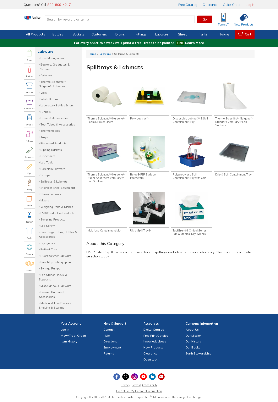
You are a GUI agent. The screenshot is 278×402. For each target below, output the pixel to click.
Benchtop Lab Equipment (56, 262)
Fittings (141, 34)
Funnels (45, 111)
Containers (99, 34)
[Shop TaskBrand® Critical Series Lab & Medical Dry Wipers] (191, 216)
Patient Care (48, 249)
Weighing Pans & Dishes (56, 206)
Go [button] (205, 19)
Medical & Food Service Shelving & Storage (55, 305)
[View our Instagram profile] (134, 377)
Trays (44, 137)
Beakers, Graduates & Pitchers (54, 67)
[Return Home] (48, 20)
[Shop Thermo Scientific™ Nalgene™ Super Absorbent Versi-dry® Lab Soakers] (106, 161)
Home (92, 53)
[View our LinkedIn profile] (152, 377)
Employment (112, 347)
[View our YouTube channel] (143, 377)
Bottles (57, 34)
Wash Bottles (49, 99)
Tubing (224, 34)
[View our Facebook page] (117, 377)
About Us (192, 329)
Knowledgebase (154, 341)
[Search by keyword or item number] (136, 19)
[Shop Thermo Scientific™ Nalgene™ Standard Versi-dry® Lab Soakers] (234, 104)
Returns (109, 353)
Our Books (193, 347)
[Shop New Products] (242, 19)
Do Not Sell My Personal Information (139, 391)
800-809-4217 (59, 4)
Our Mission (194, 335)
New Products (153, 347)
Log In (250, 4)
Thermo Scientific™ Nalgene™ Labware (52, 84)
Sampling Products (52, 219)
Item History (69, 341)
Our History (193, 341)
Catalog (187, 4)
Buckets (78, 34)
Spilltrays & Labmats (53, 181)
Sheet (182, 34)
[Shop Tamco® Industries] (223, 19)
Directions (110, 341)
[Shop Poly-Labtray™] (149, 100)
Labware (161, 34)
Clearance (210, 4)
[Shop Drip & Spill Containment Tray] (234, 157)
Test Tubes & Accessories (57, 124)
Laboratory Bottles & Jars (57, 105)
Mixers (44, 200)
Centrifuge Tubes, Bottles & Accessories (58, 234)
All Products (35, 34)
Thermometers (50, 130)
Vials (43, 92)
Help (107, 335)
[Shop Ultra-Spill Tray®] (149, 214)
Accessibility (149, 385)
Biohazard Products (53, 143)
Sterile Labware (50, 194)
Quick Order (231, 4)
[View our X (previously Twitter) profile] (125, 377)
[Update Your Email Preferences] (161, 377)
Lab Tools (46, 162)
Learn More (194, 43)
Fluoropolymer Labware (55, 255)
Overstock (150, 359)
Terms (136, 385)
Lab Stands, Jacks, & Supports (53, 277)
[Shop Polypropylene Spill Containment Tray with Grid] (191, 159)
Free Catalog (156, 335)
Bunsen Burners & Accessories (52, 294)
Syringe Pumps (50, 268)
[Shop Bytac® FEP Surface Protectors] (149, 159)
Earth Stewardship (198, 353)
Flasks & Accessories (54, 118)
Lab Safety (47, 225)
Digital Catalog (153, 329)
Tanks (203, 34)
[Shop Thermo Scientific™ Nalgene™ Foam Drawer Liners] (106, 102)
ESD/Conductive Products (57, 213)
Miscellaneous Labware (55, 285)
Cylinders (46, 75)
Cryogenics (47, 243)
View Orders (74, 335)
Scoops (45, 175)
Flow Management (52, 58)
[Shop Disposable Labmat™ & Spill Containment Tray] (191, 102)
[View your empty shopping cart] (245, 34)
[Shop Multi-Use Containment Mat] (106, 214)
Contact (109, 329)
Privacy (125, 385)
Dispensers (47, 156)
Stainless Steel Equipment (57, 187)
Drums (120, 34)
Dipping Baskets (51, 149)
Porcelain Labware (52, 169)
